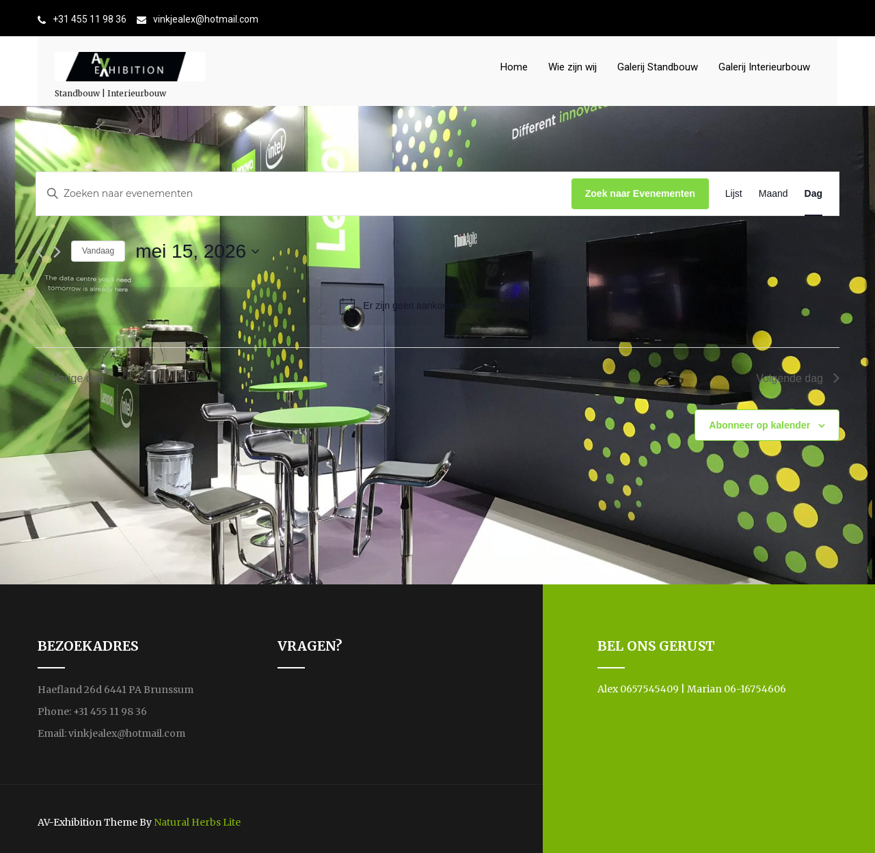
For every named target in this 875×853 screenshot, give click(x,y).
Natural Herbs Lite (197, 822)
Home (514, 67)
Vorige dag (70, 378)
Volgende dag (797, 378)
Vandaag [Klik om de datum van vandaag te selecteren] (98, 251)
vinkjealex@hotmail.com (205, 19)
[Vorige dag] (39, 251)
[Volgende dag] (57, 251)
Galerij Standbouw (657, 67)
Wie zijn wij (572, 67)
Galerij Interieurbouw (764, 67)
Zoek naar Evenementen (640, 193)
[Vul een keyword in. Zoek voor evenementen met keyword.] (303, 193)
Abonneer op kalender (759, 425)
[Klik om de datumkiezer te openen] (197, 251)
